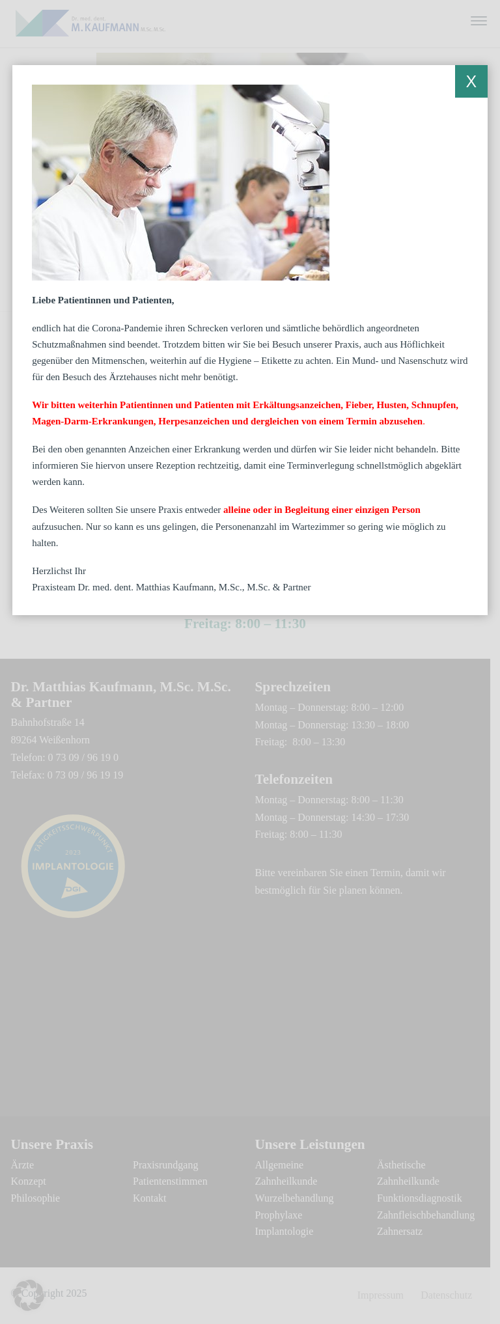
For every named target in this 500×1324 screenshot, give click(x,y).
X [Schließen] (471, 81)
